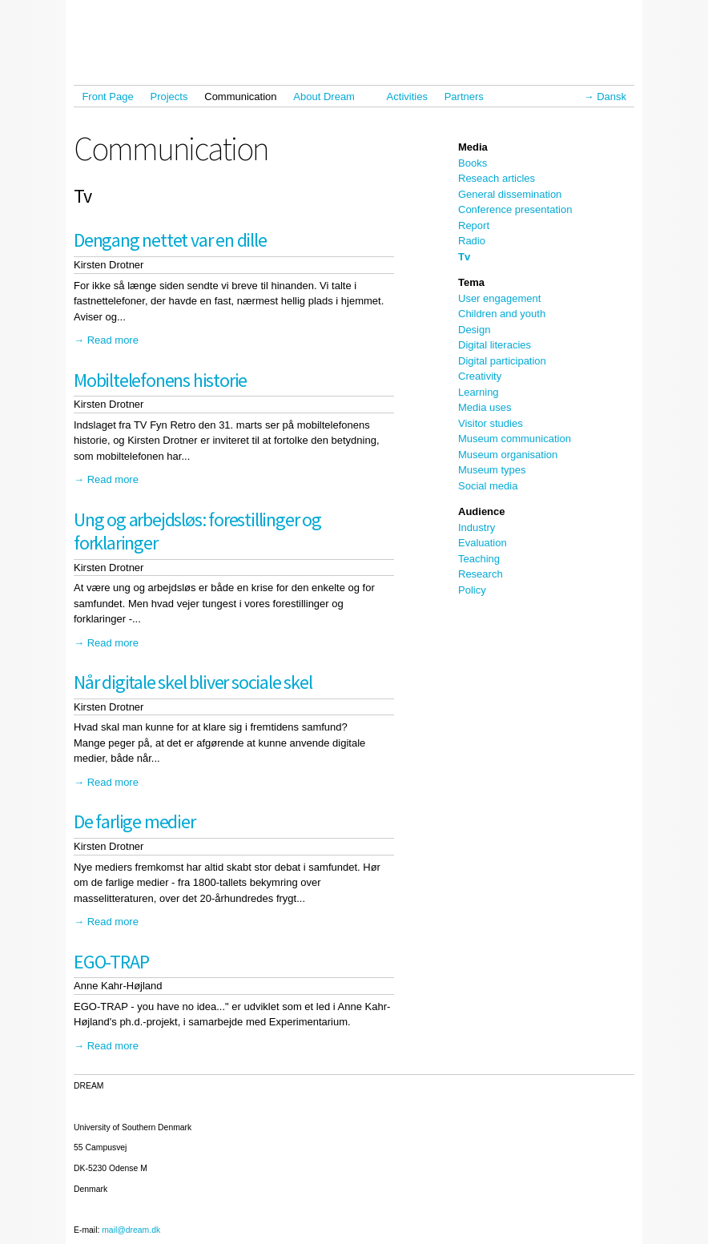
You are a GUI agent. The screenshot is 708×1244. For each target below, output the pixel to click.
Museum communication (514, 439)
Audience (481, 511)
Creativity (479, 376)
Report (473, 225)
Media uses (484, 407)
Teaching (479, 559)
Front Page (107, 97)
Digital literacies (494, 345)
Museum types (492, 470)
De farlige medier (134, 821)
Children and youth (501, 314)
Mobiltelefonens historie (160, 380)
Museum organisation (507, 455)
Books (472, 163)
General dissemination (509, 194)
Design (474, 330)
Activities (407, 97)
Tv (464, 257)
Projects (169, 97)
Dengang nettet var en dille (170, 239)
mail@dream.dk (131, 1230)
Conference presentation (515, 209)
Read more (113, 340)
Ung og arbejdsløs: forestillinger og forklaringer (197, 531)
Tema (471, 282)
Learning (478, 392)
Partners (464, 97)
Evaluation (482, 543)
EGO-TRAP (111, 961)
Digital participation (502, 361)
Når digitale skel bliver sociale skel (193, 682)
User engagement (499, 298)
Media (473, 147)
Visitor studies (490, 423)
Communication (240, 97)
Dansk (611, 97)
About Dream (327, 97)
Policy (472, 590)
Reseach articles (496, 178)
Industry (476, 527)
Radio (471, 241)
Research (480, 574)
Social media (487, 486)
